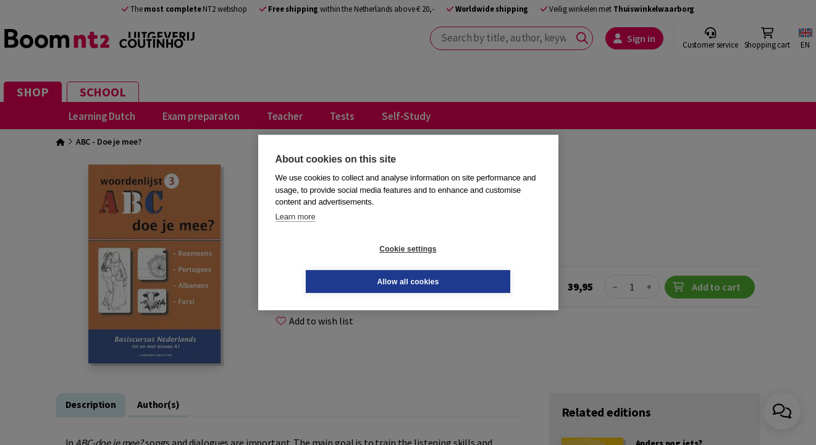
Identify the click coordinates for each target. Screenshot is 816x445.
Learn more (296, 232)
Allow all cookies (481, 265)
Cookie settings (334, 265)
